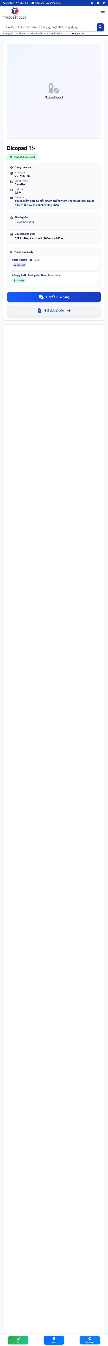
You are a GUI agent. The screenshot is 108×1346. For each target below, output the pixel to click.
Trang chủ (8, 33)
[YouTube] (98, 3)
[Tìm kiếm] (100, 27)
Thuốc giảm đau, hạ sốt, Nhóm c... (49, 33)
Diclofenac (21, 222)
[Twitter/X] (103, 3)
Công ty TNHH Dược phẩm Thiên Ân (36, 275)
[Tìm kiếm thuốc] (54, 27)
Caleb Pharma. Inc (26, 259)
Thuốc (22, 33)
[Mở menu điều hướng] (102, 13)
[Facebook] (92, 3)
